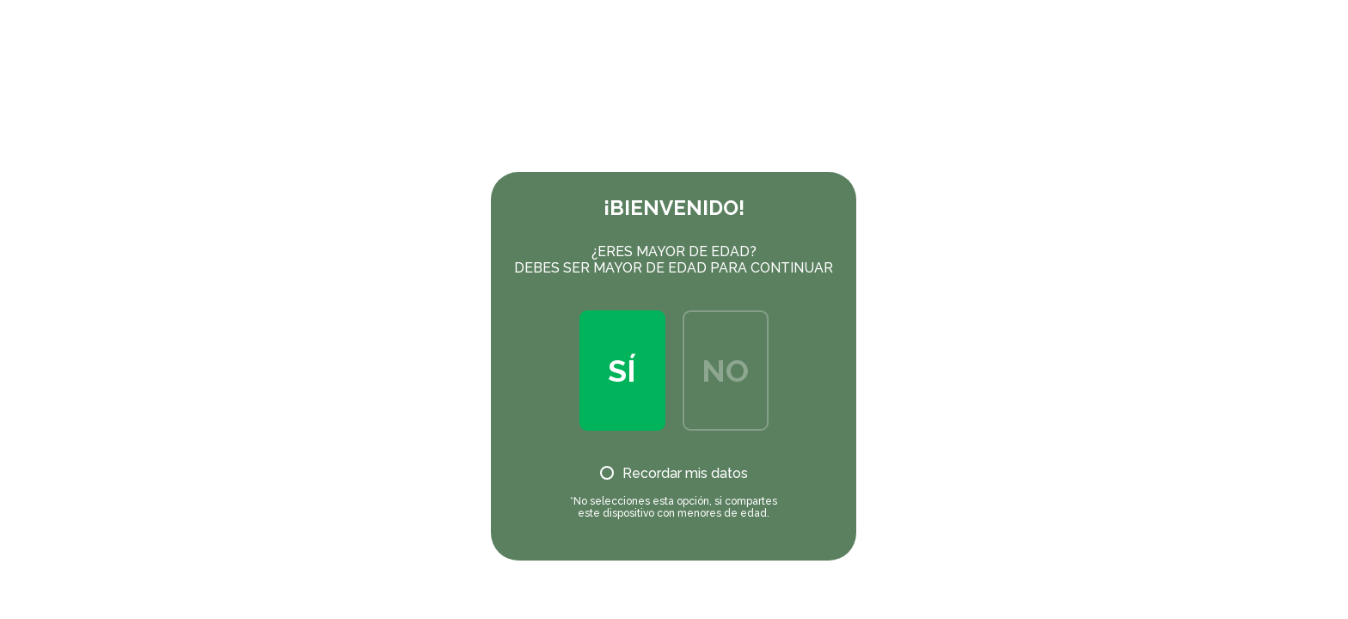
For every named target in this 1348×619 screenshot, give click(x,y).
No (725, 370)
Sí (622, 370)
